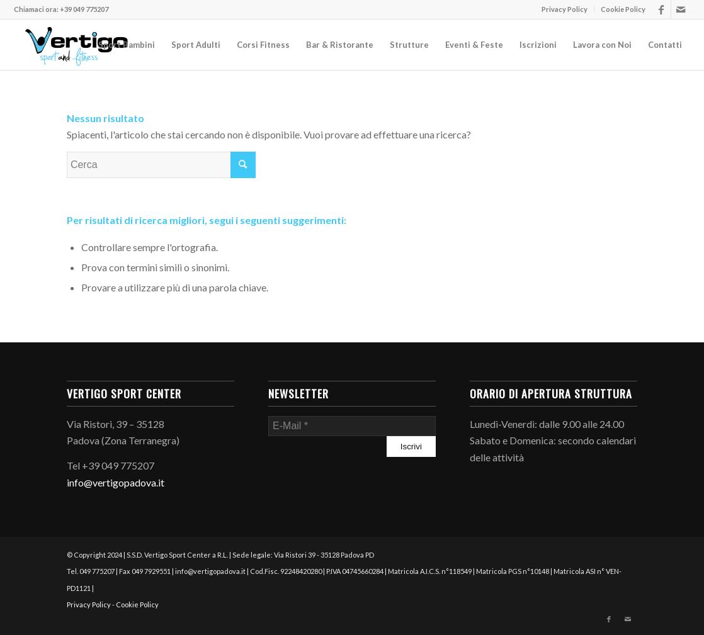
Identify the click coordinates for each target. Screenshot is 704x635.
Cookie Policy (623, 9)
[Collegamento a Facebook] (661, 9)
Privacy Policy (565, 9)
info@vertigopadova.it (115, 482)
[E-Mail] (352, 426)
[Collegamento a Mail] (680, 9)
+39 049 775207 (84, 9)
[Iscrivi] (411, 446)
